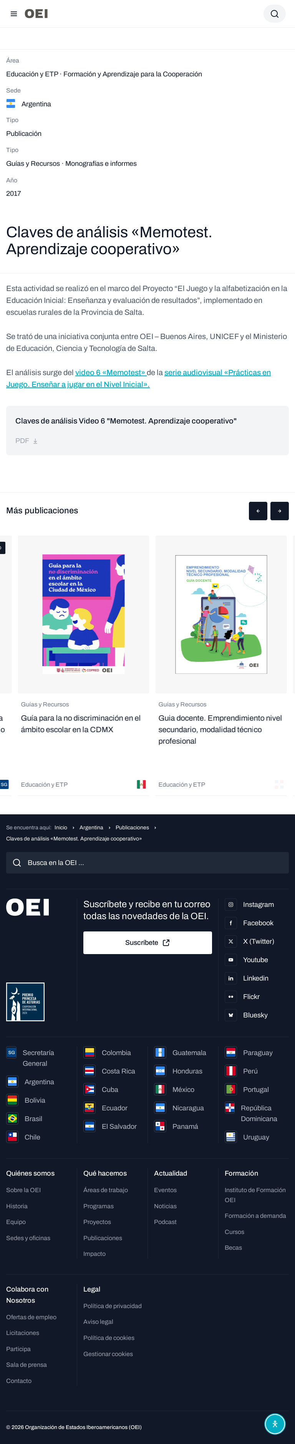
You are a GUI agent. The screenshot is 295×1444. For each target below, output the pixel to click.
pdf (26, 441)
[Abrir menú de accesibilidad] (275, 1424)
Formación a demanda (255, 1215)
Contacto (18, 1381)
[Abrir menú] (13, 13)
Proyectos (97, 1222)
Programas (98, 1206)
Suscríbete (148, 943)
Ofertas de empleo (31, 1317)
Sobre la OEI (23, 1190)
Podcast (165, 1222)
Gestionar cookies (108, 1354)
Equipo (16, 1222)
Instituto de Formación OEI (255, 1195)
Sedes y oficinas (28, 1238)
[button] (258, 511)
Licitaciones (22, 1333)
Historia (17, 1206)
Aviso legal (98, 1321)
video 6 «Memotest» (111, 372)
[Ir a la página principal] (36, 13)
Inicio (61, 827)
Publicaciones (132, 827)
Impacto (94, 1253)
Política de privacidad (112, 1306)
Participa (18, 1349)
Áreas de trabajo (105, 1190)
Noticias (165, 1206)
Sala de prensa (26, 1364)
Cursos (234, 1232)
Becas (233, 1247)
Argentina (91, 827)
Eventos (165, 1190)
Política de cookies (108, 1338)
